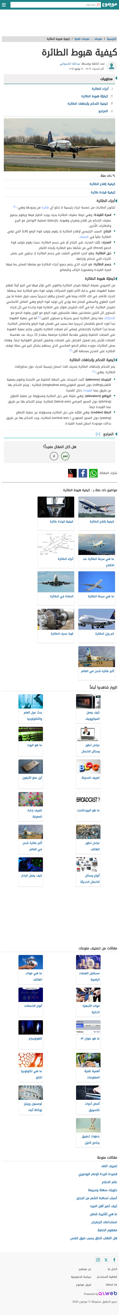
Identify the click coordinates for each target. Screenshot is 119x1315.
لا (54, 456)
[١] (14, 207)
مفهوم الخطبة (107, 1230)
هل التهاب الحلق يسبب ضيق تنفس (93, 1238)
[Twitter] (106, 1260)
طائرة (45, 207)
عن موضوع (85, 1269)
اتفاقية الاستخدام (107, 1277)
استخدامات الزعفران (104, 1222)
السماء (84, 237)
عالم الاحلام (109, 1182)
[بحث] (98, 4)
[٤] (94, 371)
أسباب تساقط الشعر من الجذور (96, 1198)
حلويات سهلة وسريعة (102, 1190)
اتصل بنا (112, 1269)
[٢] (39, 317)
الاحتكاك (109, 318)
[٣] (71, 350)
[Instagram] (98, 1260)
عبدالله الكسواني (70, 63)
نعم (65, 456)
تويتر (72, 473)
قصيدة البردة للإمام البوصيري (97, 1174)
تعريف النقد (109, 1166)
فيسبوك (83, 473)
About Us (111, 1284)
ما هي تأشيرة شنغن (103, 1214)
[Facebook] (114, 1260)
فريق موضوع (83, 1284)
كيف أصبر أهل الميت (103, 1206)
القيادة (87, 390)
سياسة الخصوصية (81, 1277)
